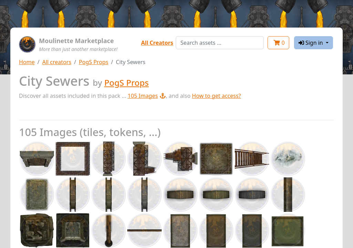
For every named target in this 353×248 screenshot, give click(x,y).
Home (27, 62)
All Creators (157, 42)
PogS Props (93, 62)
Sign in (311, 42)
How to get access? (216, 96)
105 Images (147, 96)
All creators (56, 62)
